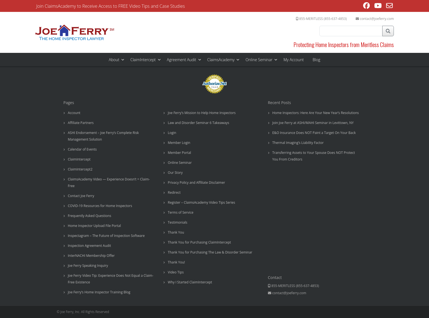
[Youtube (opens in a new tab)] (378, 6)
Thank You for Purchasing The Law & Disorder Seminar (210, 252)
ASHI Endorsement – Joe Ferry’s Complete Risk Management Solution (103, 136)
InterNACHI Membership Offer (91, 255)
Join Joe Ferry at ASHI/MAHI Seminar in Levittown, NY (313, 122)
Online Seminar (258, 59)
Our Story (175, 172)
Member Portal (179, 152)
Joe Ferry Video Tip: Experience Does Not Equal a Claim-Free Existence (110, 279)
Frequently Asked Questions (89, 215)
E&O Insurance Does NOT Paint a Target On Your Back (314, 132)
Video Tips (176, 272)
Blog (316, 59)
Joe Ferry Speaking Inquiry (88, 265)
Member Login (179, 142)
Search (388, 31)
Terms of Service (180, 212)
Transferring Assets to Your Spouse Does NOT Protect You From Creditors (313, 156)
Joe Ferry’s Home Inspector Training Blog (99, 292)
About (114, 59)
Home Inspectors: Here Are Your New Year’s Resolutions (315, 112)
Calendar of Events (82, 149)
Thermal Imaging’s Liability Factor (298, 142)
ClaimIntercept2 (80, 169)
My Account (293, 59)
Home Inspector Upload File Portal (94, 225)
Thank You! (176, 262)
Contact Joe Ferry (81, 195)
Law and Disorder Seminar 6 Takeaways (198, 122)
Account (74, 112)
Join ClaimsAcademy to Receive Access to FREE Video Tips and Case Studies (110, 6)
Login (172, 132)
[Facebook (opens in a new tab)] (366, 6)
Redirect (174, 192)
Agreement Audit (181, 59)
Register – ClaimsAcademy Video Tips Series (201, 202)
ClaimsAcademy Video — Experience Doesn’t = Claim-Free (109, 182)
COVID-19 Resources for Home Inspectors (100, 205)
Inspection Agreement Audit (89, 245)
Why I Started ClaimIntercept (190, 282)
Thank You (176, 232)
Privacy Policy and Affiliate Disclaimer (196, 182)
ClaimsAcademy (221, 59)
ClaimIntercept (143, 59)
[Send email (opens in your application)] (389, 6)
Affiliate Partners (81, 122)
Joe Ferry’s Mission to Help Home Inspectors (202, 112)
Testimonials (177, 222)
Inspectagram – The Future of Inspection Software (106, 235)
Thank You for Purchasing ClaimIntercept (199, 242)
